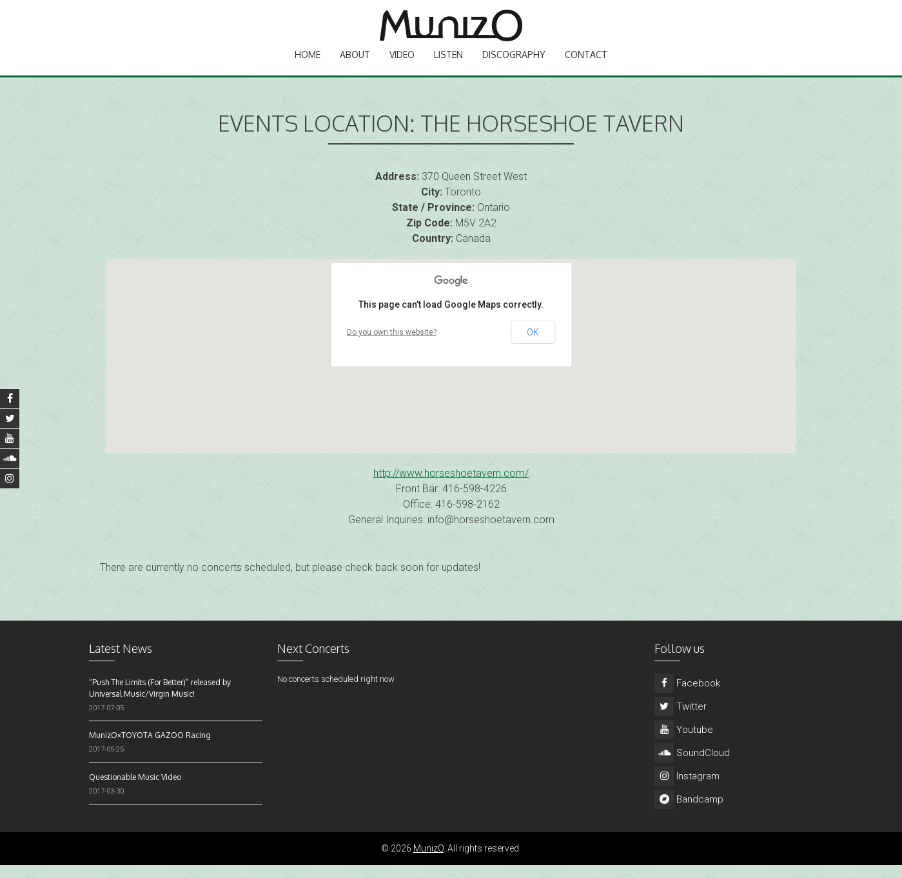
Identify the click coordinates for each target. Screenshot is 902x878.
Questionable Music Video (135, 790)
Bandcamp (688, 812)
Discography (513, 61)
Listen (448, 61)
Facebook (687, 696)
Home (307, 61)
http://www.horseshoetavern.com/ (451, 486)
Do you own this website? (391, 345)
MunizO (428, 861)
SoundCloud (692, 765)
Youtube (683, 742)
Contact (586, 61)
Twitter (680, 719)
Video (402, 61)
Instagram (687, 789)
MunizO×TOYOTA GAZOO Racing (150, 748)
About (355, 61)
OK (533, 345)
